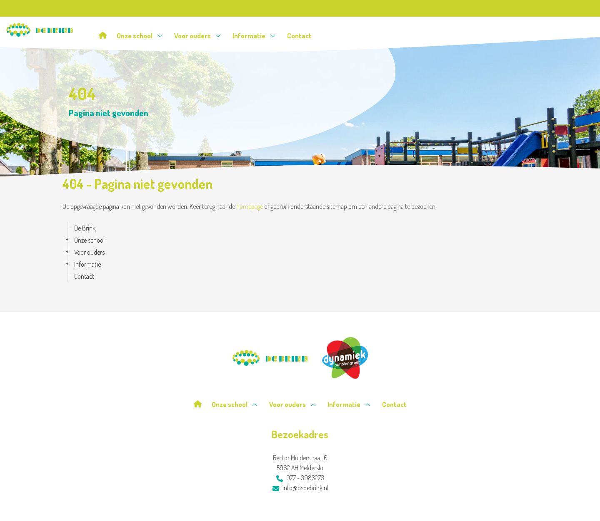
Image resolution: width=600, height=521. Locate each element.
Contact (299, 35)
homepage (249, 206)
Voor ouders (197, 35)
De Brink (84, 228)
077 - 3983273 (300, 478)
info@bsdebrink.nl (300, 488)
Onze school (140, 35)
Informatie (254, 35)
